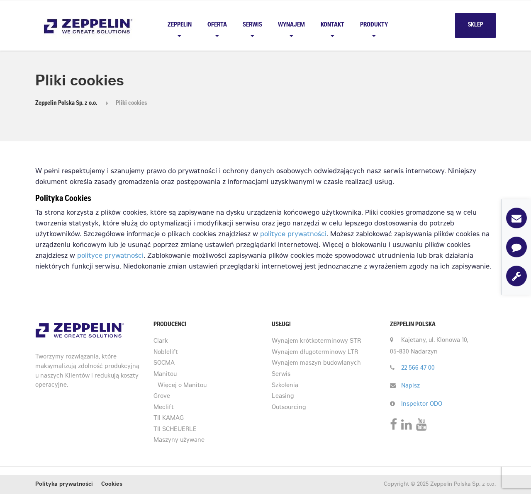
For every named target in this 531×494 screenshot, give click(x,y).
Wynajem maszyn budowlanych (316, 363)
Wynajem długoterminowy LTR (315, 353)
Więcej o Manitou (182, 386)
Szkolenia (285, 386)
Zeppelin (180, 25)
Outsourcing (289, 408)
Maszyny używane (179, 440)
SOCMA (164, 363)
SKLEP (475, 25)
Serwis (252, 25)
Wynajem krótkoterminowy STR (316, 341)
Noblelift (165, 353)
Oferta (217, 25)
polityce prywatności (292, 234)
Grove (161, 397)
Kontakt (332, 25)
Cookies (111, 484)
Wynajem (291, 25)
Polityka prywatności (64, 484)
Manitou (165, 375)
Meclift (163, 408)
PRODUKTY (374, 25)
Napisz (410, 386)
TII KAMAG (168, 418)
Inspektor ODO (421, 404)
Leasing (283, 397)
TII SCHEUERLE (175, 430)
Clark (160, 341)
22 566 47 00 (418, 368)
